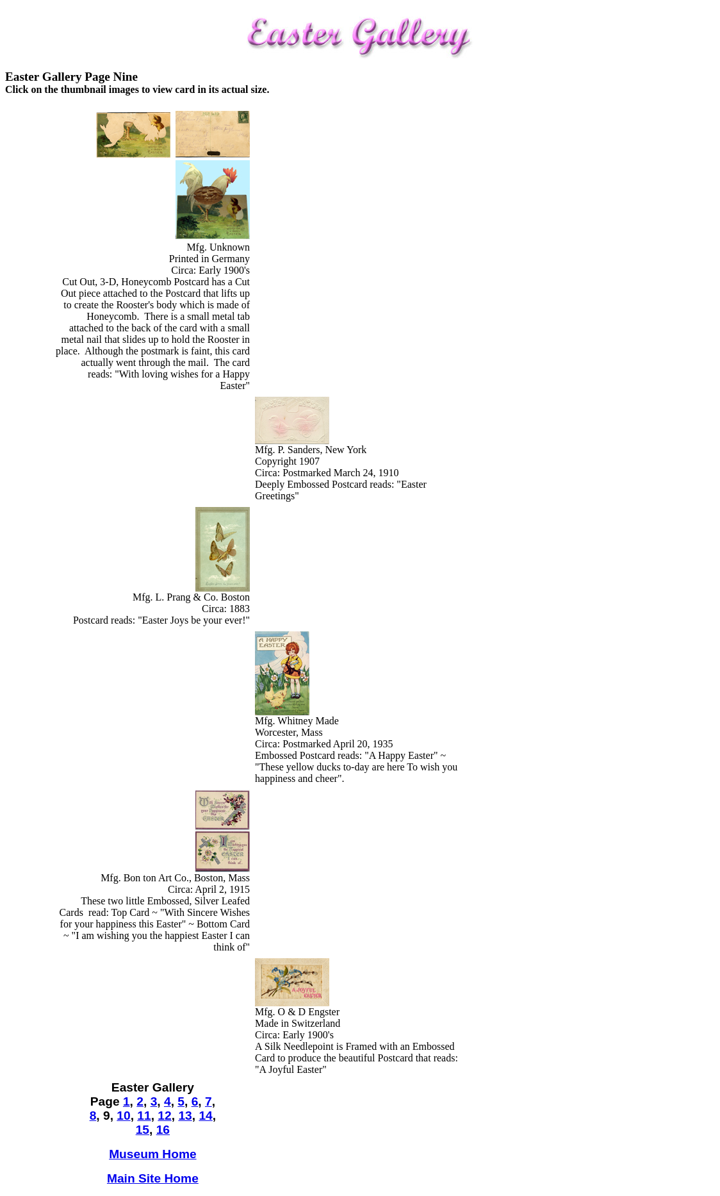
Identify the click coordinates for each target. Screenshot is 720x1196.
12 (164, 1115)
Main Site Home (153, 1178)
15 (142, 1129)
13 (185, 1115)
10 (123, 1115)
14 (205, 1115)
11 (144, 1115)
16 (163, 1129)
